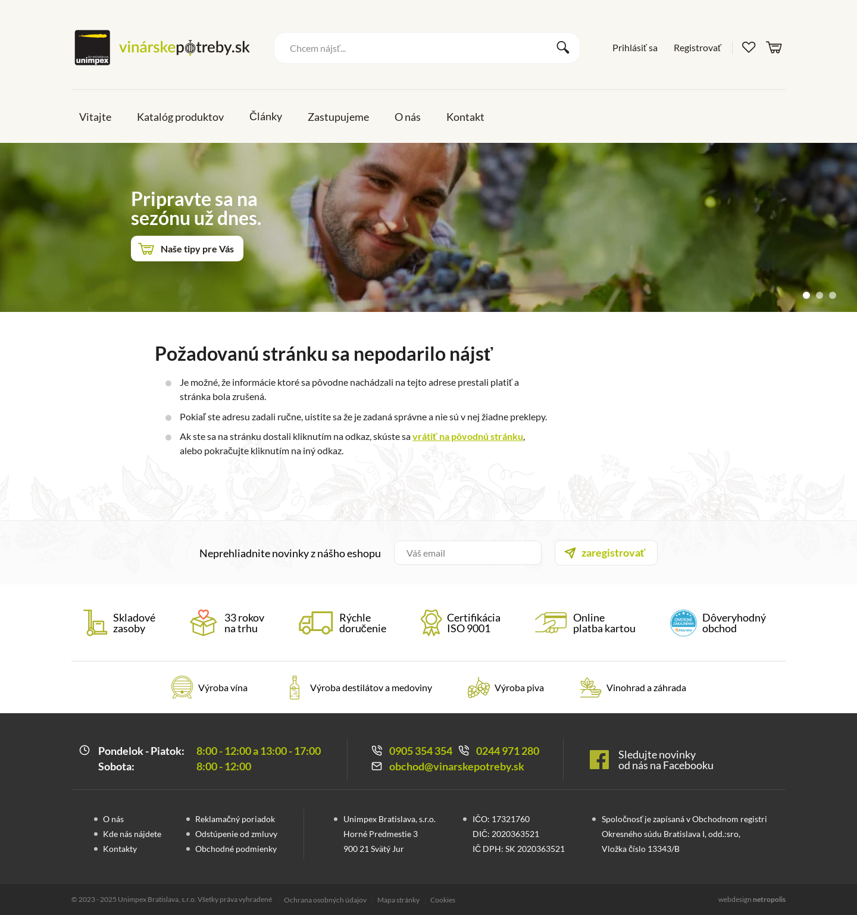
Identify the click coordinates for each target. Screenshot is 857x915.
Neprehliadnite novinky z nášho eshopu (290, 553)
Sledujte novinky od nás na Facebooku (666, 759)
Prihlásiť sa (635, 47)
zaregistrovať (613, 552)
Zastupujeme (338, 116)
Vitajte (95, 116)
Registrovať (697, 47)
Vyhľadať (563, 47)
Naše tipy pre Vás (197, 248)
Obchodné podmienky (236, 849)
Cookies (442, 899)
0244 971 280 (507, 750)
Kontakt (465, 116)
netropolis (769, 899)
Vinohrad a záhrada (646, 687)
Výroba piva (519, 687)
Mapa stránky (398, 899)
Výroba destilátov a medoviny (371, 687)
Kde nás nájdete (132, 834)
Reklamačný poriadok (235, 819)
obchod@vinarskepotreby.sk (456, 766)
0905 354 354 (420, 750)
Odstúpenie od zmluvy (236, 834)
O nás (408, 116)
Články (265, 116)
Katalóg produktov (180, 116)
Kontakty (120, 849)
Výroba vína (223, 687)
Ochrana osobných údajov (325, 899)
